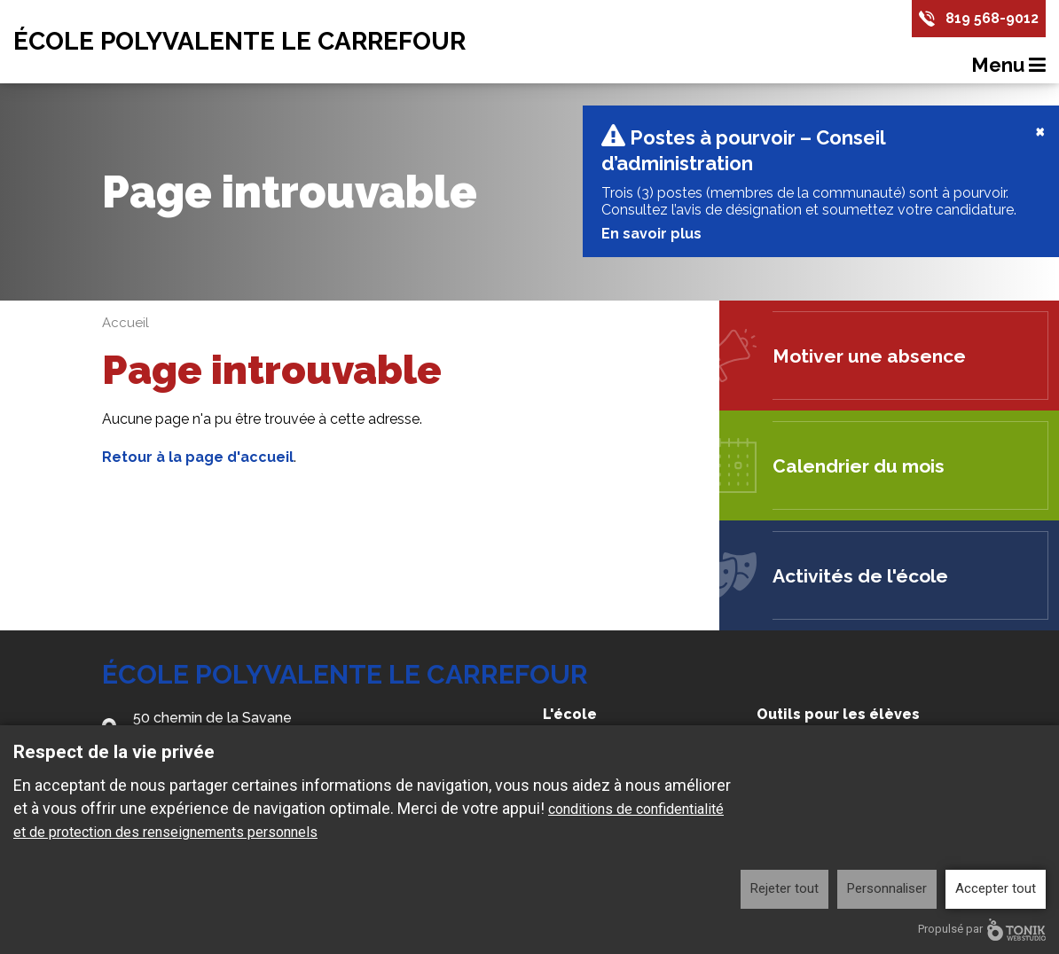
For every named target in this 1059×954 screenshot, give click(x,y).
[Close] (1040, 139)
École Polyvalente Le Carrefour (239, 41)
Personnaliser (887, 888)
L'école (570, 723)
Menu (1008, 64)
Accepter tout (995, 888)
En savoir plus (649, 242)
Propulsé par (982, 930)
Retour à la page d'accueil (198, 465)
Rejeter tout (784, 888)
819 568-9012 (992, 18)
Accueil (125, 332)
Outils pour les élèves (838, 723)
